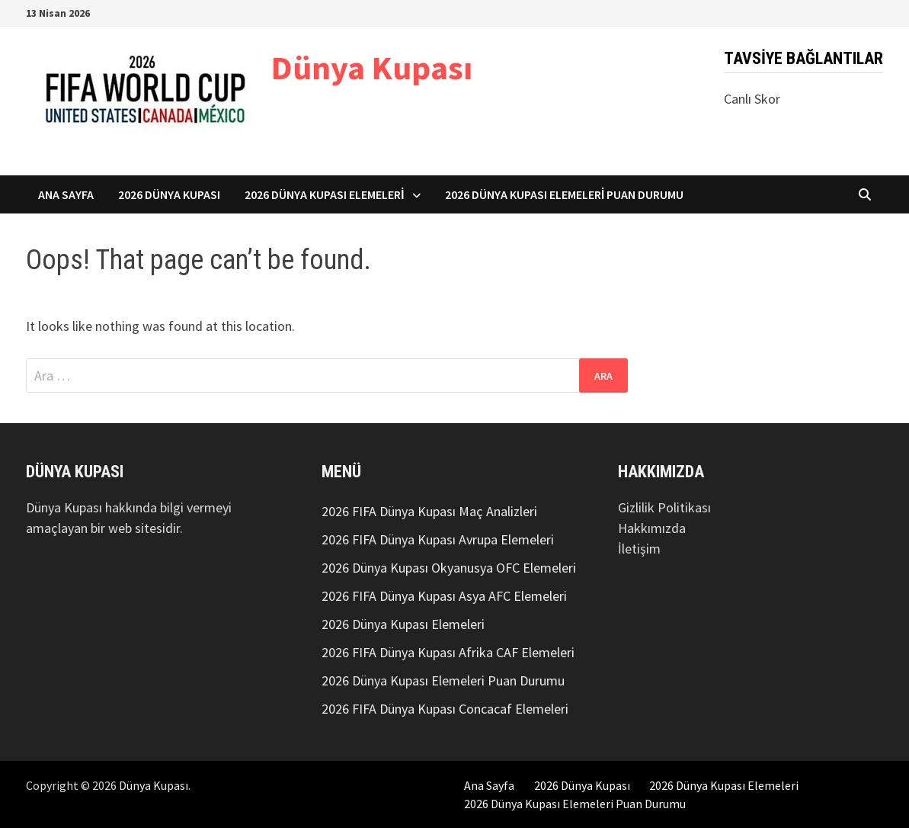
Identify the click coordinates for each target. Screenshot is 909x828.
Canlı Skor (752, 99)
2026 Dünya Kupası (169, 194)
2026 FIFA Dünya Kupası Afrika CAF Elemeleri (448, 652)
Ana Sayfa (66, 194)
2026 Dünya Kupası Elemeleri (325, 194)
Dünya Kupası (371, 67)
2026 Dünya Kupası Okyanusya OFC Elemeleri (449, 567)
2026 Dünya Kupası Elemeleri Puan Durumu (564, 194)
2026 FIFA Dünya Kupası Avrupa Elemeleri (438, 539)
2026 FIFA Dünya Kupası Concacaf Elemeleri (445, 708)
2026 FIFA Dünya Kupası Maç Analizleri (429, 511)
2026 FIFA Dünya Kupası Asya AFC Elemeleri (444, 596)
